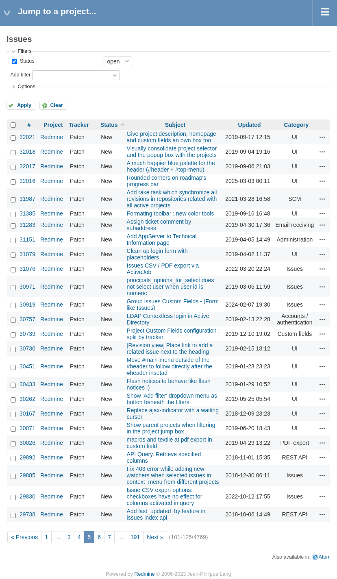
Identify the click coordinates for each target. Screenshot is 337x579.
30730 (27, 348)
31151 (27, 239)
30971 (27, 286)
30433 (27, 384)
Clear (56, 105)
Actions (322, 137)
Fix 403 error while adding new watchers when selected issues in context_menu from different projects (173, 475)
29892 (27, 457)
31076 (27, 269)
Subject (175, 125)
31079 (27, 254)
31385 (27, 213)
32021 (27, 137)
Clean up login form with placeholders (157, 254)
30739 (27, 334)
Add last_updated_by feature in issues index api (166, 514)
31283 (27, 225)
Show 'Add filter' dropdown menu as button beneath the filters (172, 398)
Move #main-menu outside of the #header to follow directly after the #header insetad (169, 366)
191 (135, 537)
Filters (24, 51)
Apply (24, 105)
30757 (27, 319)
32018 (27, 151)
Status (26, 61)
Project (53, 125)
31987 (27, 199)
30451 (27, 366)
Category (296, 125)
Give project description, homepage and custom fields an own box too (171, 137)
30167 (27, 413)
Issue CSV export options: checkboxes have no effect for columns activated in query (164, 496)
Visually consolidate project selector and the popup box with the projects (172, 151)
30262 (27, 399)
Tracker (79, 125)
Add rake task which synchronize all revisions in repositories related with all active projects (172, 199)
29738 (27, 514)
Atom (324, 557)
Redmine (51, 137)
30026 (27, 443)
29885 (27, 475)
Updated (249, 125)
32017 (27, 166)
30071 (27, 428)
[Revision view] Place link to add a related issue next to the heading (170, 348)
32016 (27, 181)
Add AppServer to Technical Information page (162, 239)
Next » (155, 537)
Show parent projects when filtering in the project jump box (171, 428)
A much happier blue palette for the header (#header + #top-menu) (171, 166)
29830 (27, 496)
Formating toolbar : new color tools (170, 213)
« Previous (24, 537)
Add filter (20, 75)
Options (26, 86)
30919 (27, 304)
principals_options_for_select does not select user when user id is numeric (170, 286)
